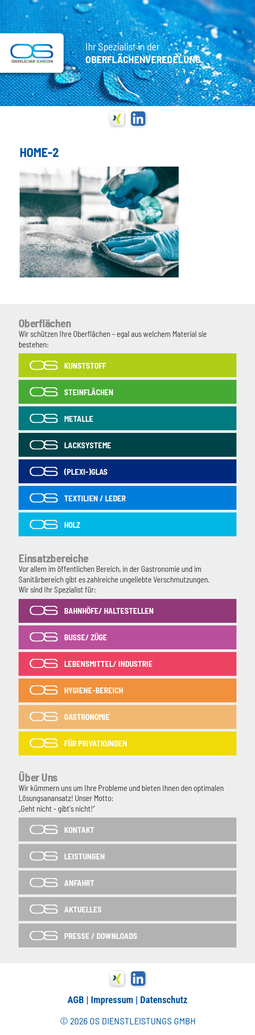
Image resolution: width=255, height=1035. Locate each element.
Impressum (112, 999)
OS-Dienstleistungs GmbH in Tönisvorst (32, 53)
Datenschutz (163, 999)
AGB (75, 999)
